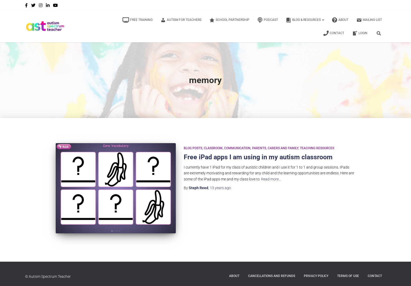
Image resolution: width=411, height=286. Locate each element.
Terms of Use (348, 276)
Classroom (213, 148)
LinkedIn (48, 6)
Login (359, 33)
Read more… (271, 179)
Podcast (267, 20)
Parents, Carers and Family (275, 148)
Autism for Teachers (180, 20)
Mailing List (369, 20)
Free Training (137, 20)
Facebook (26, 6)
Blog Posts (193, 148)
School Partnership (229, 20)
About (340, 20)
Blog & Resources (305, 20)
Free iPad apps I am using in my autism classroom (258, 157)
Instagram (40, 6)
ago (220, 188)
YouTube (55, 6)
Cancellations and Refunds (271, 276)
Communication (237, 148)
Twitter (33, 6)
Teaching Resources (317, 148)
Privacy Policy (316, 276)
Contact (333, 33)
